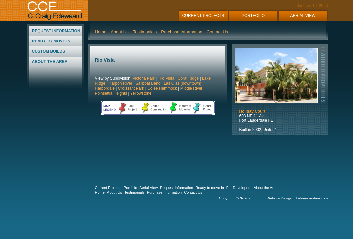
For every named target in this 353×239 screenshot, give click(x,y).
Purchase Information (181, 31)
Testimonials (145, 31)
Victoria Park (144, 78)
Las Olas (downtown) (182, 83)
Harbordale (105, 88)
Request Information (176, 188)
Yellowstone (141, 93)
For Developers (238, 188)
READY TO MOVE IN (51, 41)
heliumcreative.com (312, 198)
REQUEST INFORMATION (56, 31)
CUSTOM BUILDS (48, 51)
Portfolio (130, 188)
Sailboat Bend (148, 83)
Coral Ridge (188, 78)
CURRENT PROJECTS (203, 15)
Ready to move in (209, 188)
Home (101, 31)
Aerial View (148, 188)
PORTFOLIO (253, 15)
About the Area (266, 188)
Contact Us (217, 31)
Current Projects (108, 188)
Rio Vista (165, 78)
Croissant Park (131, 88)
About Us (119, 31)
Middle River (191, 88)
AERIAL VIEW (302, 15)
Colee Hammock (162, 88)
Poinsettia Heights (111, 93)
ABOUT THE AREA (50, 61)
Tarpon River (120, 83)
